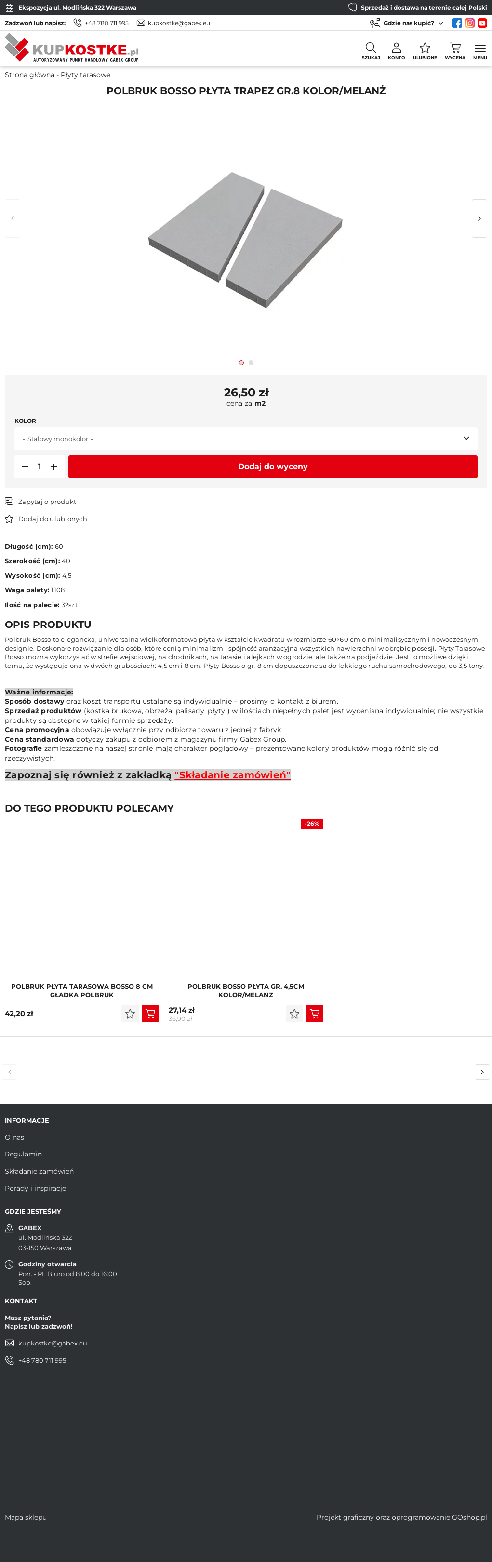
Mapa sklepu (26, 1517)
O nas (14, 1137)
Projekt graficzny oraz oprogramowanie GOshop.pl (402, 1517)
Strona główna (29, 74)
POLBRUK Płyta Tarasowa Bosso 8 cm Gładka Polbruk (82, 990)
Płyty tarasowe (85, 74)
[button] (22, 466)
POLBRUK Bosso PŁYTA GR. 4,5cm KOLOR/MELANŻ (245, 990)
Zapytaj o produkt (47, 501)
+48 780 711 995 (107, 23)
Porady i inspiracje (35, 1188)
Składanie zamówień (39, 1171)
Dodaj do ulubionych (52, 519)
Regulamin (23, 1154)
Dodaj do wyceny (273, 466)
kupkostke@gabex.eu (179, 23)
